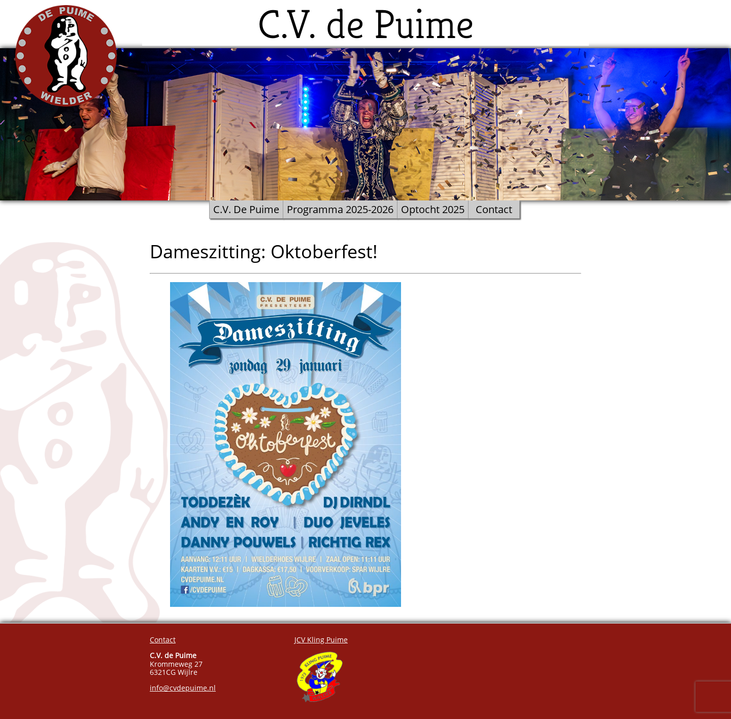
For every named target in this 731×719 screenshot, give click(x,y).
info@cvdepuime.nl (183, 688)
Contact (494, 209)
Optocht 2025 (432, 209)
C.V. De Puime (246, 209)
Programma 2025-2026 (340, 209)
